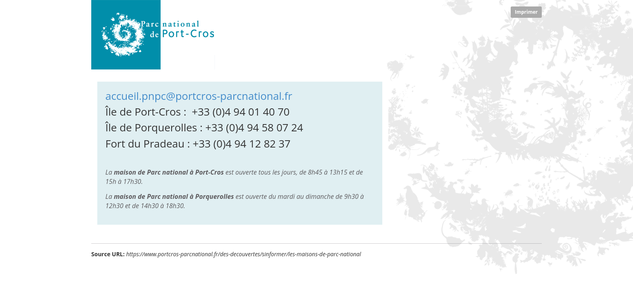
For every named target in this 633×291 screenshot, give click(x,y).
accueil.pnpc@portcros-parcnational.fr (198, 96)
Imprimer (526, 11)
